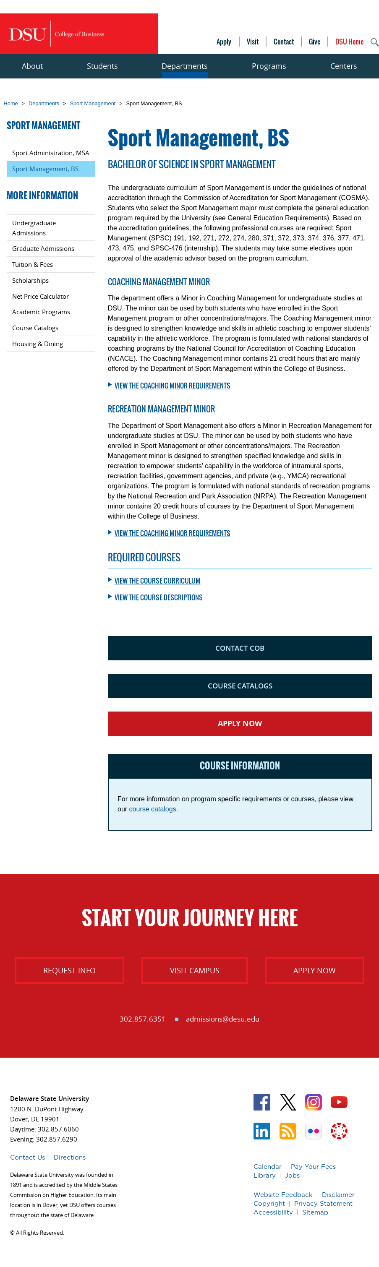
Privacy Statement (323, 1203)
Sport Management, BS (45, 168)
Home (11, 103)
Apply (224, 41)
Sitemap (315, 1212)
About (32, 66)
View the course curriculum (158, 581)
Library (265, 1175)
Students (102, 66)
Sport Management (92, 103)
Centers (343, 66)
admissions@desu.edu (222, 1019)
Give (314, 41)
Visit (253, 41)
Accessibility (273, 1212)
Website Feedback (283, 1194)
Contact (284, 41)
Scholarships (30, 280)
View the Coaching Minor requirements (172, 386)
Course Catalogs (240, 686)
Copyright (269, 1203)
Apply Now (240, 723)
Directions (70, 1157)
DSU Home (349, 41)
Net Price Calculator (40, 296)
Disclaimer (338, 1194)
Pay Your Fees (313, 1166)
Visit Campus (195, 970)
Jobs (292, 1175)
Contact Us (27, 1157)
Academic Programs (41, 312)
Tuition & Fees (32, 264)
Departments (185, 66)
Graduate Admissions (43, 248)
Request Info (69, 970)
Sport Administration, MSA (50, 153)
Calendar (268, 1166)
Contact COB (239, 648)
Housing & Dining (37, 343)
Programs (269, 66)
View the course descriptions (159, 597)
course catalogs (152, 809)
